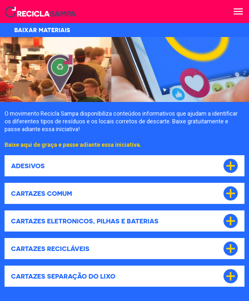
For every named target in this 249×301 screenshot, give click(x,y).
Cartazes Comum (41, 193)
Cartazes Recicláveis (50, 249)
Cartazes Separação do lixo (63, 276)
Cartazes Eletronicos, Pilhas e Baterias (85, 221)
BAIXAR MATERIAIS (36, 29)
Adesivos (28, 166)
